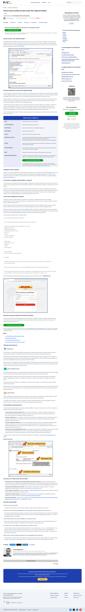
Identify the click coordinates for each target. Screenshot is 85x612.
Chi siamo (72, 23)
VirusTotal (53, 140)
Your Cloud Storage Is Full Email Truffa (70, 74)
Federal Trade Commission (35, 490)
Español (64, 34)
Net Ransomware (65, 52)
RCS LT (15, 33)
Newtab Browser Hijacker (67, 72)
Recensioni (44, 2)
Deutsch (64, 37)
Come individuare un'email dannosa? (12, 340)
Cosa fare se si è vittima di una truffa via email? (15, 342)
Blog (49, 2)
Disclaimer (29, 609)
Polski (64, 41)
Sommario (20, 22)
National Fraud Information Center (12, 499)
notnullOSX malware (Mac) (68, 55)
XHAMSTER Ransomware (67, 76)
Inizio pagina (55, 563)
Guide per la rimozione (35, 2)
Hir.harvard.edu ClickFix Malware (69, 57)
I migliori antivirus (53, 597)
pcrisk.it (15, 597)
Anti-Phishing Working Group (36, 497)
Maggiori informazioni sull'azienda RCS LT (42, 574)
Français (64, 35)
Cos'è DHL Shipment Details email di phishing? (14, 336)
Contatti (65, 595)
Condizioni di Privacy (32, 328)
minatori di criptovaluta (8, 177)
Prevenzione (34, 22)
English (64, 32)
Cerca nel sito (76, 597)
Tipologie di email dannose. (10, 338)
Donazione (42, 579)
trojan (55, 175)
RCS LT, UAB (6, 593)
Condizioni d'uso (35, 609)
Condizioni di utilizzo (41, 328)
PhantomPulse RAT (66, 63)
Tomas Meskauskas (10, 18)
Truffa (5, 13)
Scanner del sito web (77, 595)
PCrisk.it (5, 7)
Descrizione (12, 22)
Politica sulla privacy (22, 609)
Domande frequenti (43, 22)
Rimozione (26, 22)
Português (65, 38)
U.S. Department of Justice (25, 499)
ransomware (50, 175)
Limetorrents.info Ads (67, 81)
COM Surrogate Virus (66, 78)
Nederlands (65, 40)
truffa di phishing (19, 44)
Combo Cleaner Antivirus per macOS (18, 212)
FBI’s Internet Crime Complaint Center (49, 497)
